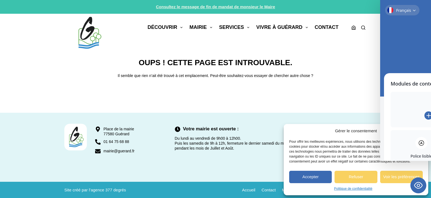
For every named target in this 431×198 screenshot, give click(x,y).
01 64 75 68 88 (116, 141)
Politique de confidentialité (353, 189)
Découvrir (166, 27)
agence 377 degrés (108, 190)
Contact (327, 27)
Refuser (356, 176)
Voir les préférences (401, 176)
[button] (420, 131)
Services (235, 27)
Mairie (201, 27)
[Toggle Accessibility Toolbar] (418, 185)
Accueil (246, 190)
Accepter (310, 176)
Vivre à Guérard (283, 27)
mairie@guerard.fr (118, 151)
